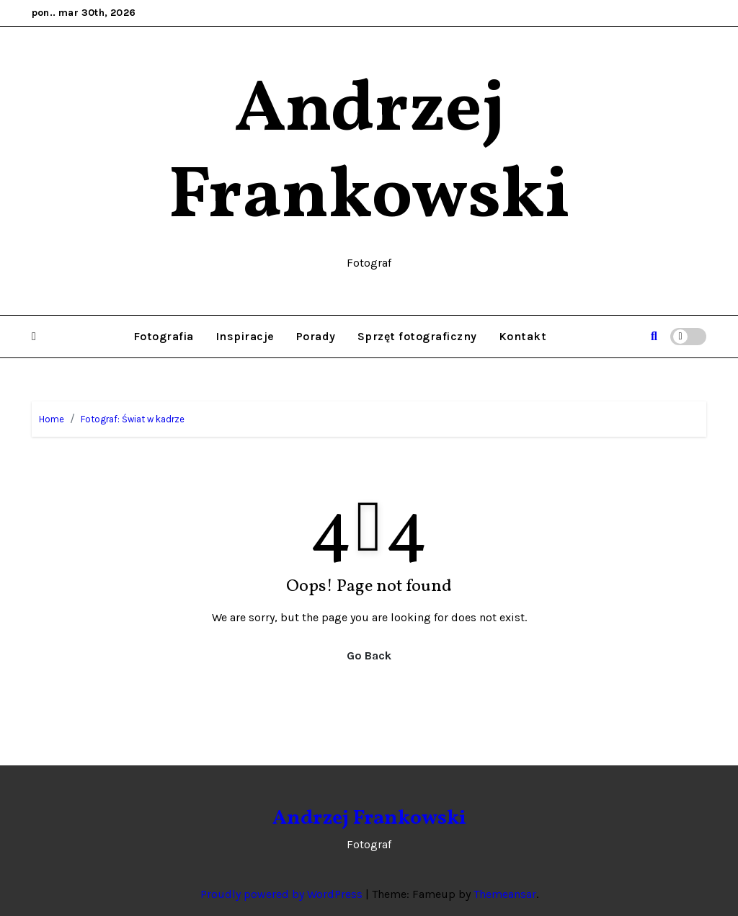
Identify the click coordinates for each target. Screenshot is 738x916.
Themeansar (505, 894)
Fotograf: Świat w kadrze (132, 419)
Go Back (369, 655)
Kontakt (523, 336)
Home (51, 419)
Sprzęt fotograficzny (417, 336)
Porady (316, 336)
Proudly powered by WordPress (282, 894)
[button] (34, 336)
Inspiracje (245, 336)
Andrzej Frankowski (369, 154)
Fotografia (163, 336)
